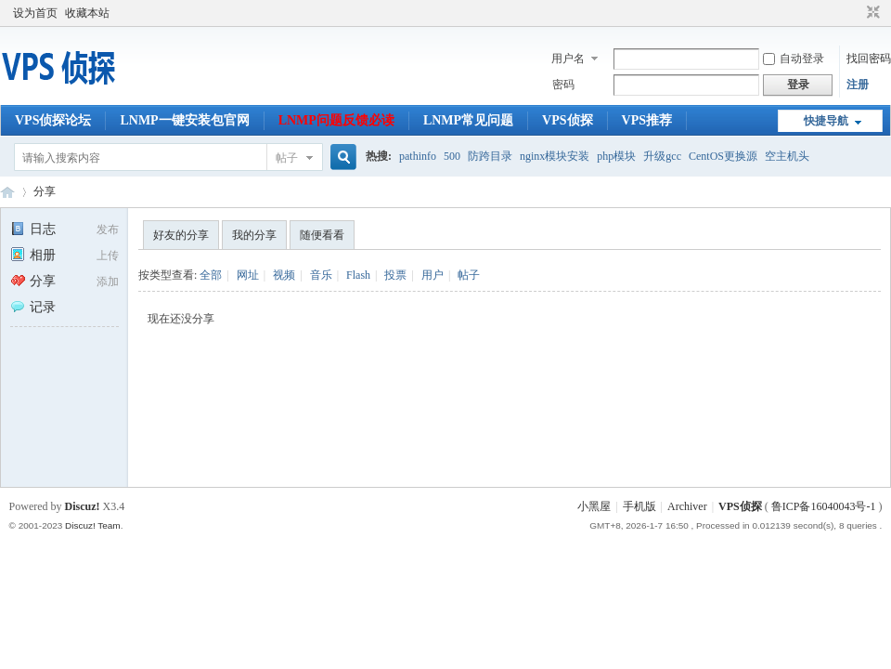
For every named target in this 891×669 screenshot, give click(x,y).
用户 (432, 275)
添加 (108, 281)
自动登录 (793, 58)
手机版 (639, 506)
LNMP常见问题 (468, 120)
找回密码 (868, 58)
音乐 (321, 275)
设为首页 (35, 13)
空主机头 (787, 156)
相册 (33, 255)
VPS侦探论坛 (53, 120)
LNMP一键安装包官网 (184, 120)
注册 (857, 84)
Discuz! (82, 506)
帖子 (287, 157)
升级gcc (662, 156)
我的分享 (254, 235)
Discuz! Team (93, 525)
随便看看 (322, 235)
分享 (44, 191)
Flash (358, 275)
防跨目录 (490, 156)
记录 (33, 307)
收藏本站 (87, 13)
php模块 (616, 156)
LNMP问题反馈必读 (336, 120)
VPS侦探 (567, 120)
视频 (284, 275)
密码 (563, 84)
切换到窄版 (871, 13)
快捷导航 (826, 120)
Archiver (687, 506)
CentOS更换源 (723, 156)
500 (452, 156)
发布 (108, 229)
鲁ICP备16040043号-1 (823, 506)
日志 (33, 229)
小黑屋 (594, 506)
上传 (108, 255)
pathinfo (417, 156)
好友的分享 (181, 235)
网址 (248, 275)
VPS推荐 (647, 120)
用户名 (568, 58)
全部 (211, 275)
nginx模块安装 (554, 156)
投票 (395, 275)
